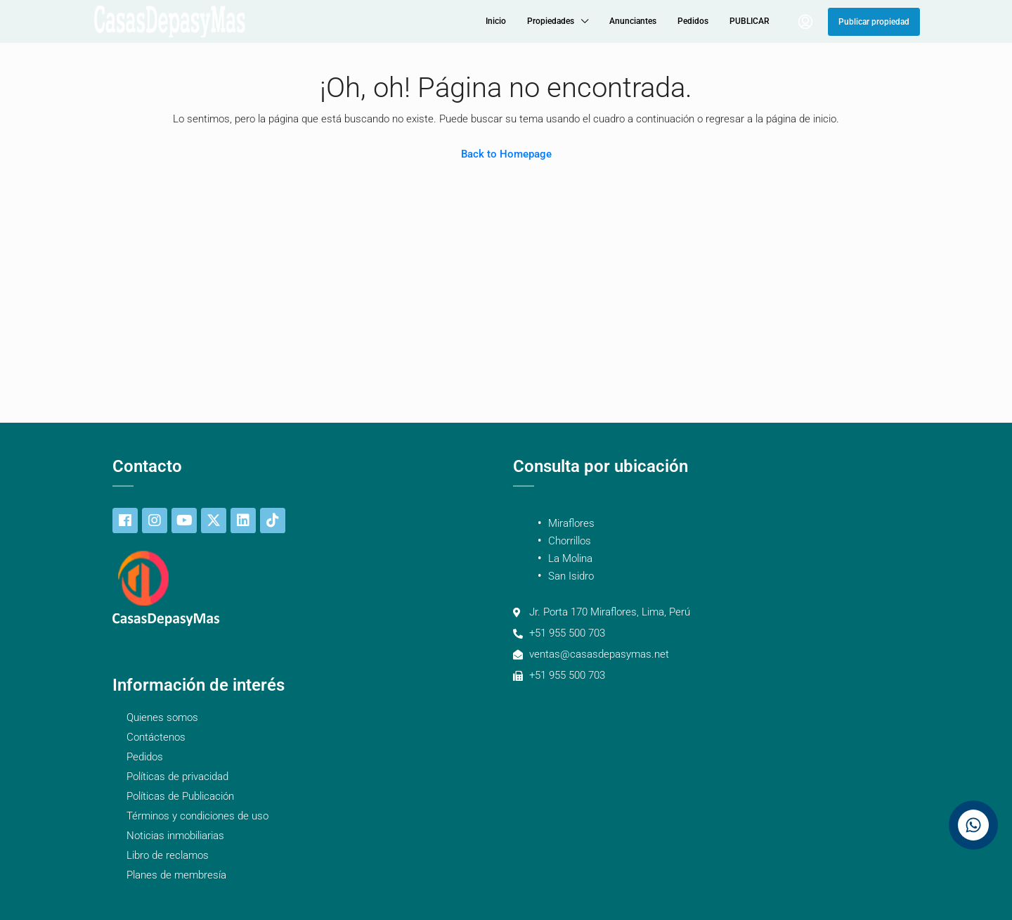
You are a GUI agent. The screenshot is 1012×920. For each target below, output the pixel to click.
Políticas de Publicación (180, 796)
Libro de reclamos (167, 855)
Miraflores (571, 523)
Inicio (496, 21)
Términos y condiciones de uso (197, 816)
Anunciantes (632, 21)
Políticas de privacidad (177, 776)
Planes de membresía (176, 875)
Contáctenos (156, 737)
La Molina (570, 558)
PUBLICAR (749, 21)
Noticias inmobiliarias (175, 835)
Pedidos (692, 21)
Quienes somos (162, 717)
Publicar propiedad (873, 22)
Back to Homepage (506, 154)
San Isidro (571, 576)
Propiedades (550, 21)
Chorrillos (569, 541)
